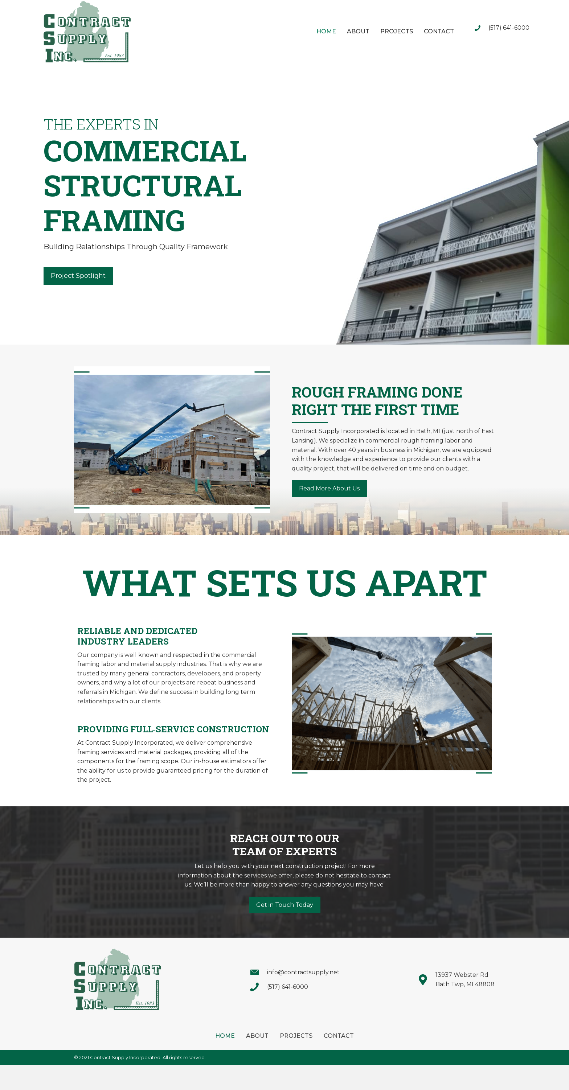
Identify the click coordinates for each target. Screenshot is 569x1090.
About (257, 1035)
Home (225, 1035)
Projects (296, 1035)
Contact (339, 1035)
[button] (78, 276)
